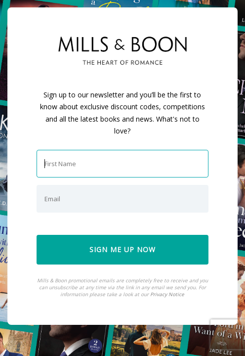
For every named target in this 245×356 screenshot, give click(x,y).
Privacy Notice (167, 294)
